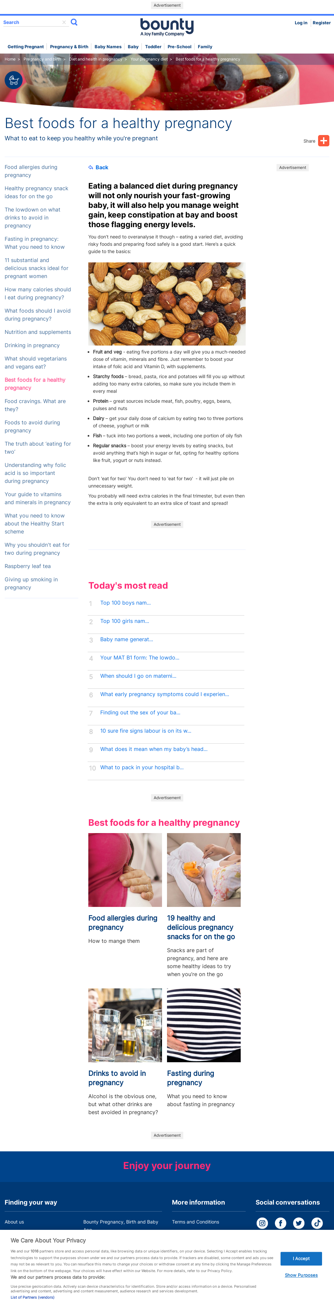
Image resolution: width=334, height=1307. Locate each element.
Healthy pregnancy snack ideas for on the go (36, 192)
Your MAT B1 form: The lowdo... (139, 657)
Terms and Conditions (195, 1222)
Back (98, 167)
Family (205, 46)
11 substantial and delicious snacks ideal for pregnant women (36, 268)
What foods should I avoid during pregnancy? (38, 315)
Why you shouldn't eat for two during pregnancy (37, 549)
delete (64, 22)
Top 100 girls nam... (124, 621)
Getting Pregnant (26, 46)
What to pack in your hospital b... (142, 767)
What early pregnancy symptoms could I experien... (164, 694)
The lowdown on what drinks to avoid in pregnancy (32, 218)
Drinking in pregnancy (32, 345)
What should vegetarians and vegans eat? (36, 363)
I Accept (301, 1266)
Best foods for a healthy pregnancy (35, 384)
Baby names (108, 46)
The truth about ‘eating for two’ (38, 448)
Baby (133, 46)
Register (322, 22)
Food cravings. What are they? (35, 405)
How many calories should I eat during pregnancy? (38, 293)
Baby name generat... (126, 639)
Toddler (153, 46)
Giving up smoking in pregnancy (31, 583)
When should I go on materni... (138, 676)
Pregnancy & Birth (69, 46)
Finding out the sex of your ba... (140, 712)
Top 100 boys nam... (125, 603)
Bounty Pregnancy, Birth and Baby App (120, 1226)
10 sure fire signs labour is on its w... (145, 731)
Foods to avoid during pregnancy (32, 426)
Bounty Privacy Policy (195, 1234)
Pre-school (180, 46)
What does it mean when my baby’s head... (154, 749)
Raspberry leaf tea (28, 566)
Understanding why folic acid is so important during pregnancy (35, 473)
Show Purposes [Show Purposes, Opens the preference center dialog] (301, 1283)
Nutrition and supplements (38, 332)
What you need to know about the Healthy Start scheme (35, 523)
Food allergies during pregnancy (31, 171)
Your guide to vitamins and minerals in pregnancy (38, 498)
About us (14, 1222)
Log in (301, 22)
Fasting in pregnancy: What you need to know (35, 243)
